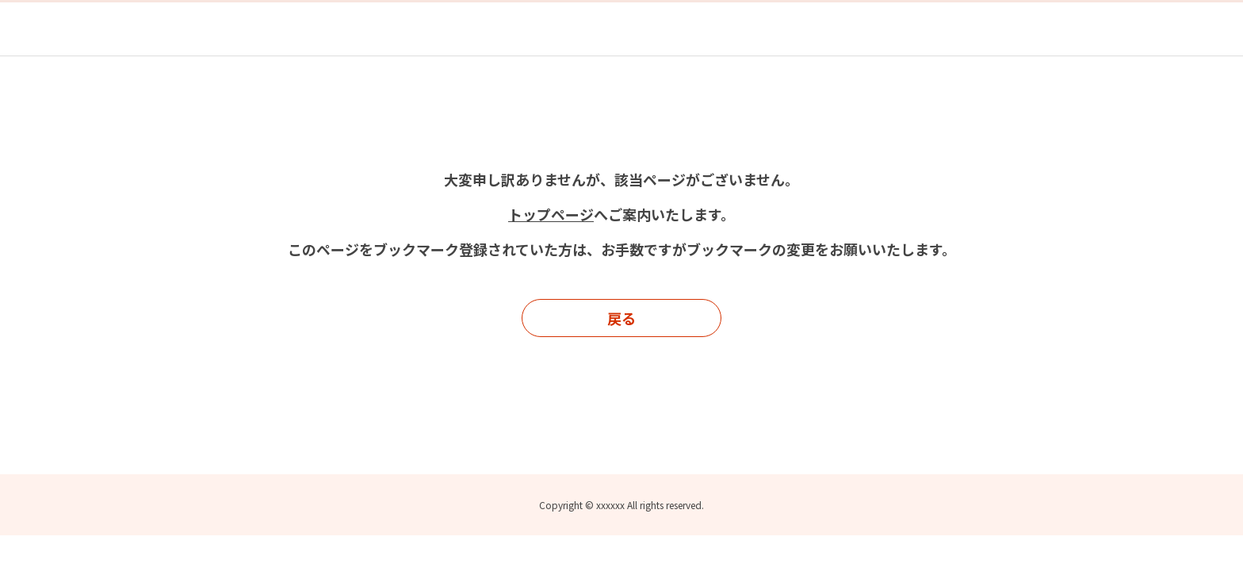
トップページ (551, 214)
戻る (621, 318)
